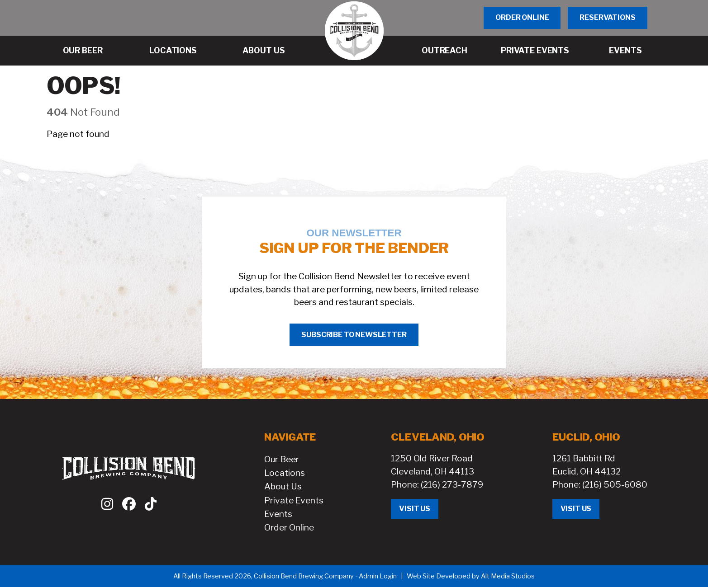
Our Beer (281, 459)
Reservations (607, 17)
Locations (284, 472)
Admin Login (378, 576)
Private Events (293, 500)
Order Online (522, 17)
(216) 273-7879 (452, 484)
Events (278, 513)
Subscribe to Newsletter (353, 334)
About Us (283, 486)
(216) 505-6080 (614, 484)
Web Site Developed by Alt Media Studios (471, 576)
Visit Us (414, 508)
